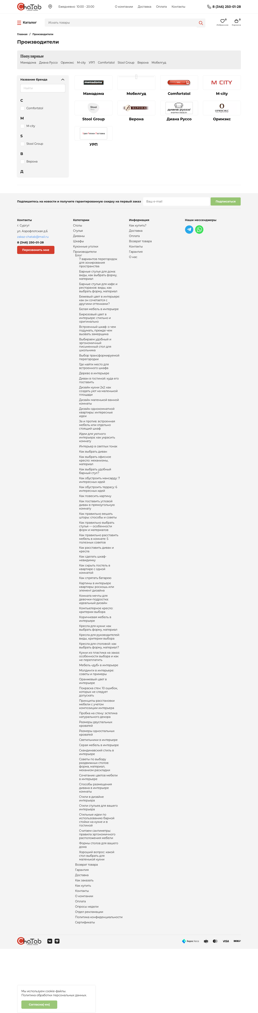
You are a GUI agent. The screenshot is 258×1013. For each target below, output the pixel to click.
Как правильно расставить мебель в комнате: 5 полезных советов (98, 568)
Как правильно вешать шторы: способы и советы (98, 542)
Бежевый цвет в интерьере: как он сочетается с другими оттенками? (99, 307)
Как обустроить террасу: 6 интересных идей (98, 513)
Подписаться (226, 201)
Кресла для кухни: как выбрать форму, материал (98, 665)
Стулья (78, 231)
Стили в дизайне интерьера (91, 852)
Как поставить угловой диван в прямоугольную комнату (97, 531)
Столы (77, 226)
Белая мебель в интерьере (99, 317)
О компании (124, 6)
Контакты (178, 6)
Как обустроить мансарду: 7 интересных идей (99, 504)
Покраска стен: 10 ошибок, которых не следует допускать (98, 735)
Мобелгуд (159, 62)
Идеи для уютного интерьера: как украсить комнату (97, 457)
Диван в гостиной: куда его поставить (99, 395)
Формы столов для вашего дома (98, 903)
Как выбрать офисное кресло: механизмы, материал (95, 482)
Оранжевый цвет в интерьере (93, 723)
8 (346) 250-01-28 (226, 7)
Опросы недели (87, 969)
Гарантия (82, 930)
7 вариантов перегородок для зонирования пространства (98, 266)
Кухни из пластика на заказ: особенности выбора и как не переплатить (99, 696)
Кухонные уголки (85, 248)
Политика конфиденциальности (99, 981)
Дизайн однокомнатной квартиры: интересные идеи (97, 430)
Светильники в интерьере (98, 788)
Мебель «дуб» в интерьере (98, 706)
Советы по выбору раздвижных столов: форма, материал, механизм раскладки (94, 815)
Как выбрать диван (93, 473)
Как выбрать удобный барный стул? (95, 494)
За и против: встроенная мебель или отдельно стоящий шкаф (97, 444)
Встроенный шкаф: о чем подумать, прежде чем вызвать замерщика (97, 340)
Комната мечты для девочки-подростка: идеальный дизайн (94, 634)
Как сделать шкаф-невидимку (93, 589)
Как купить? (137, 226)
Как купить (83, 947)
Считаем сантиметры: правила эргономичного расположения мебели (97, 891)
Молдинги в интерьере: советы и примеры (96, 714)
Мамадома (28, 62)
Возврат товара (86, 924)
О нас (133, 259)
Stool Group (126, 62)
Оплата (161, 6)
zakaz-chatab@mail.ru (33, 237)
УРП (92, 62)
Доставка (144, 6)
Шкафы (78, 242)
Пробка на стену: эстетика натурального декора (98, 760)
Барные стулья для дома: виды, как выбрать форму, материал (98, 280)
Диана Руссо (48, 62)
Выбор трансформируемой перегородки (99, 370)
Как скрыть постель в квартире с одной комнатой (94, 601)
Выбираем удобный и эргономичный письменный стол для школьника (95, 356)
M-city (81, 62)
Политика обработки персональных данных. (54, 995)
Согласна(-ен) (39, 1004)
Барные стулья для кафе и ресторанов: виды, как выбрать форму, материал (98, 293)
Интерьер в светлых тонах (98, 467)
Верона (143, 62)
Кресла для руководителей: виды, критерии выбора (99, 675)
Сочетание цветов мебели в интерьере (98, 828)
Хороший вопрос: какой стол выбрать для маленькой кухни (96, 914)
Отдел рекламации (89, 975)
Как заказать (84, 941)
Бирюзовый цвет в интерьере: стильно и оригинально (95, 326)
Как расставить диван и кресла (96, 580)
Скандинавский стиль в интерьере (96, 801)
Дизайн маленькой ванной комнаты (99, 418)
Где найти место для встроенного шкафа (94, 379)
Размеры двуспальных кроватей (95, 770)
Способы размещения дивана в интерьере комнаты (95, 840)
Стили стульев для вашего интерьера (98, 861)
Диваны (79, 237)
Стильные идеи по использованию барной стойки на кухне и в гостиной (96, 875)
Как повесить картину (95, 521)
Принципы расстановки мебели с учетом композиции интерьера (97, 749)
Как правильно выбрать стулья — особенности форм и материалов (96, 554)
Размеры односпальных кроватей (97, 780)
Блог (78, 258)
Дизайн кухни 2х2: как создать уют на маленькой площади (98, 406)
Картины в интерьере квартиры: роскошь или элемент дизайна (96, 620)
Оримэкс (67, 62)
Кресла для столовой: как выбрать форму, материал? (99, 685)
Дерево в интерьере (94, 387)
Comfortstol (106, 62)
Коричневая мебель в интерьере (95, 656)
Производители (85, 254)
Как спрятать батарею (95, 611)
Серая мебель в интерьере (99, 793)
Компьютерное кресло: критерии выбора (96, 646)
